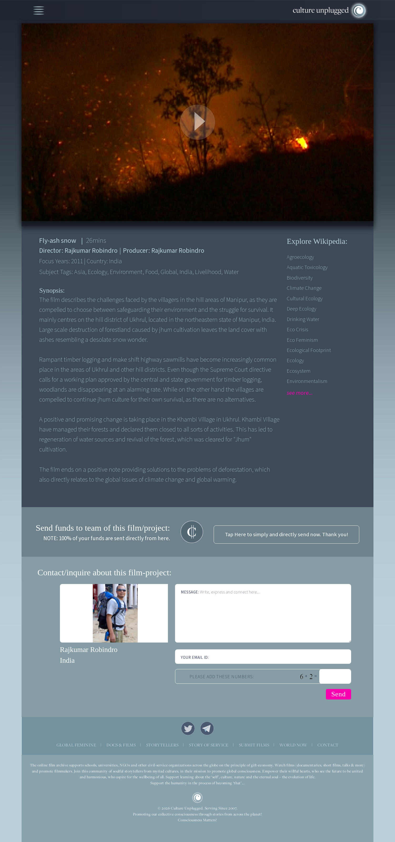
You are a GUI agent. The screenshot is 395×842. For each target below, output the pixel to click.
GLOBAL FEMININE (76, 745)
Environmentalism (307, 381)
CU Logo (197, 797)
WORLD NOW (293, 745)
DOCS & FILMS (121, 745)
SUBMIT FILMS (254, 745)
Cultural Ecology (305, 298)
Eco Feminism (302, 340)
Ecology (295, 360)
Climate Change (304, 288)
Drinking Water (303, 319)
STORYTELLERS (162, 745)
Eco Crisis (297, 329)
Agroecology (300, 257)
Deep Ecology (301, 309)
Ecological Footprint (309, 350)
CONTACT (327, 745)
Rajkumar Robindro (88, 649)
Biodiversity (300, 278)
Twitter (188, 728)
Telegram (207, 728)
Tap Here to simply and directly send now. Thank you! (286, 534)
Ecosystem (299, 371)
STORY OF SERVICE (209, 745)
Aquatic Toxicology (307, 267)
